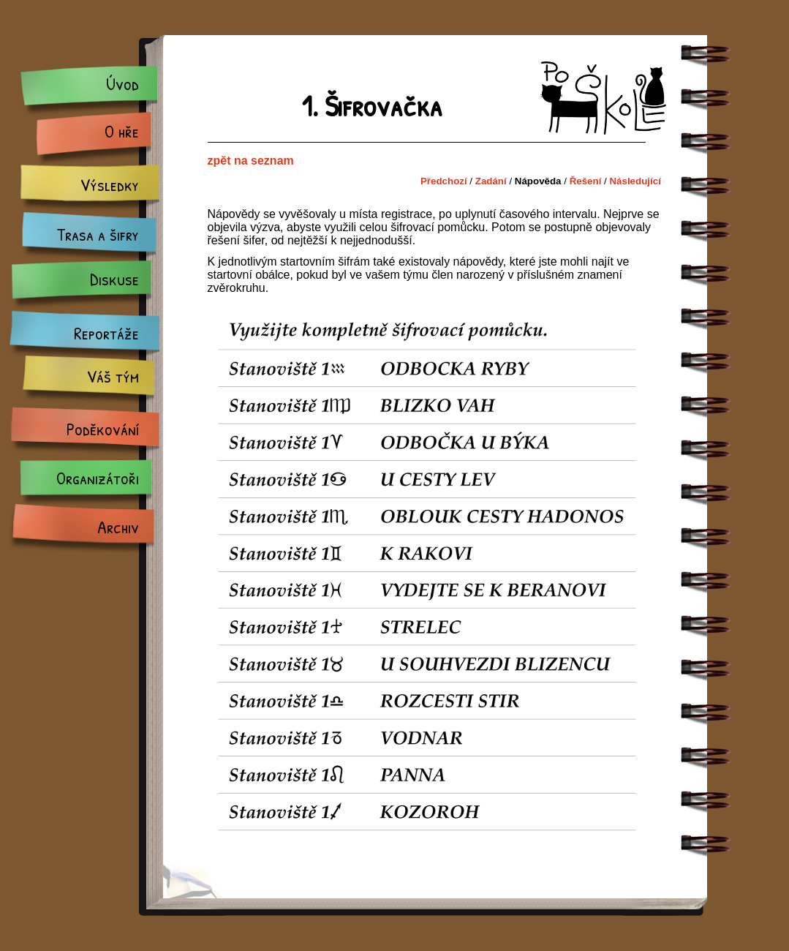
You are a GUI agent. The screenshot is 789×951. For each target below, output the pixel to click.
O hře (122, 131)
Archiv (118, 526)
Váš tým (113, 376)
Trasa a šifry (97, 234)
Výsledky (109, 184)
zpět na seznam (251, 160)
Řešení (586, 181)
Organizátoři (97, 477)
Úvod (122, 83)
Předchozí (443, 181)
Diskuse (114, 278)
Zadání (491, 181)
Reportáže (106, 333)
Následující (634, 181)
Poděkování (103, 428)
